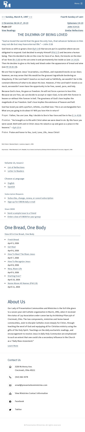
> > (30, 17)
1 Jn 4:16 (76, 115)
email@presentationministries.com (31, 385)
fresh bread (13, 239)
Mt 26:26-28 (11, 67)
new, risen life (15, 268)
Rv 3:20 (16, 59)
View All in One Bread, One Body (19, 234)
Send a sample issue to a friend (22, 213)
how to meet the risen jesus (21, 254)
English (11, 183)
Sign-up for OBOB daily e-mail (21, 201)
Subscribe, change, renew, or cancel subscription (30, 198)
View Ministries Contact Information (31, 393)
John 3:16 (48, 44)
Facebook (19, 401)
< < (4, 17)
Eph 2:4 (36, 48)
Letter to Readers (16, 171)
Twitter (18, 409)
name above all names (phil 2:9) (23, 283)
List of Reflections (16, 167)
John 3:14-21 (73, 27)
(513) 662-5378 (21, 377)
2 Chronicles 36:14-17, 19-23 (15, 23)
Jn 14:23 (74, 59)
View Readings (9, 30)
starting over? (14, 276)
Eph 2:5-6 (17, 127)
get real (12, 247)
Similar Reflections (74, 30)
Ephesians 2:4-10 (75, 23)
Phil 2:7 (55, 52)
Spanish (11, 186)
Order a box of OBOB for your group (24, 216)
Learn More (13, 345)
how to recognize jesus (19, 261)
